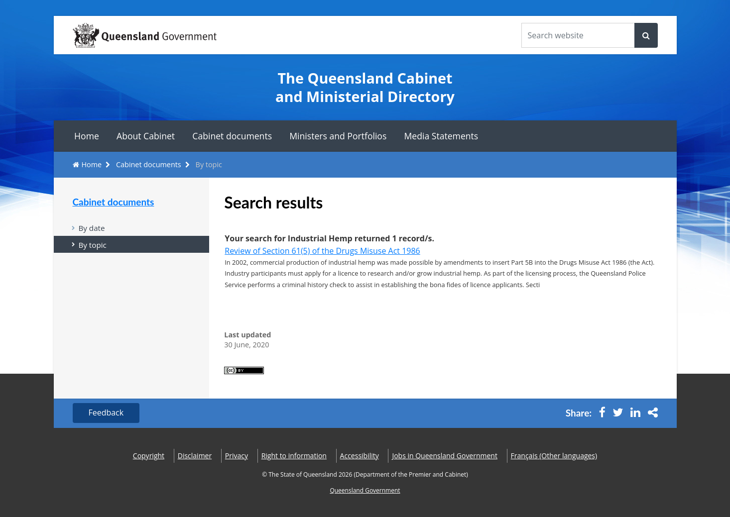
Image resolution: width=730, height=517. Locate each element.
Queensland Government (365, 491)
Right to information (294, 455)
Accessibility (359, 455)
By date (92, 228)
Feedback (106, 413)
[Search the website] (578, 35)
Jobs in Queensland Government (444, 455)
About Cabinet (146, 136)
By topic (93, 245)
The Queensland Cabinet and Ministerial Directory (365, 87)
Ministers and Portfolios (337, 136)
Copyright (148, 455)
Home (86, 136)
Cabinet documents (232, 136)
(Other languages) (554, 455)
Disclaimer (195, 455)
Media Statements (441, 136)
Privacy (236, 455)
